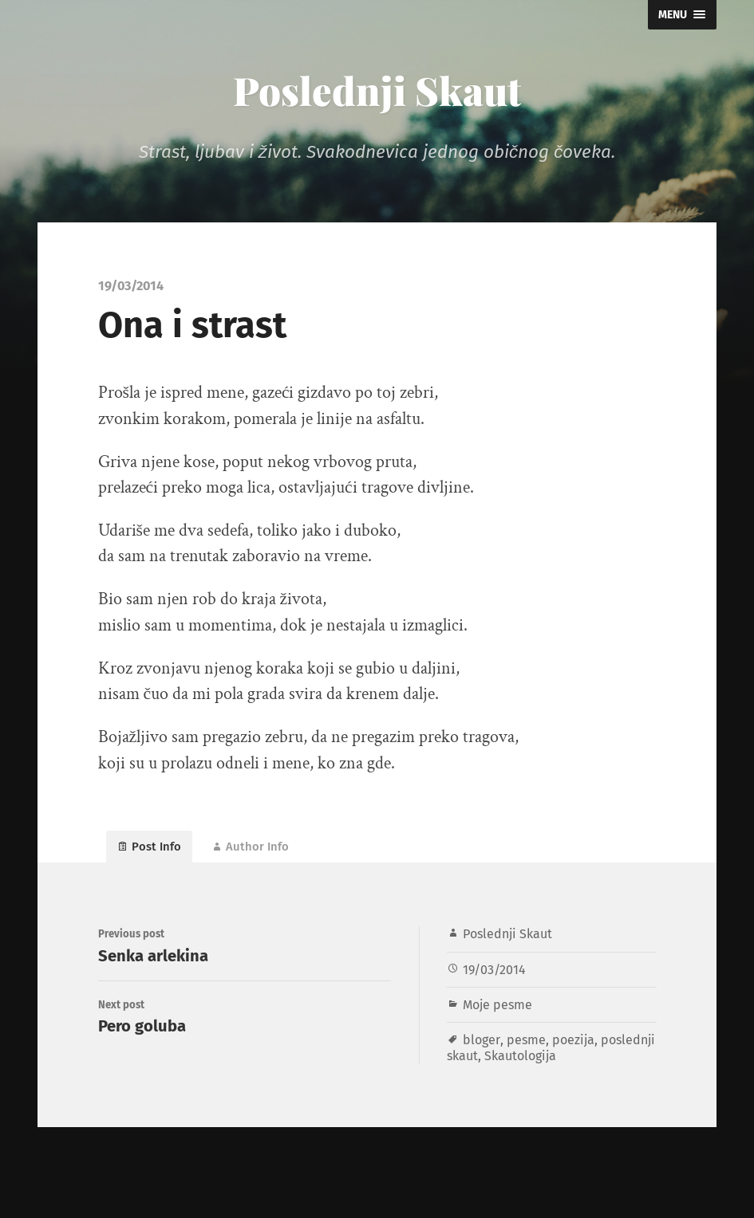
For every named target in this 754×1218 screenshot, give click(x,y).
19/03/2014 (495, 980)
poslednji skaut (492, 1067)
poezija (573, 1051)
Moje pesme (499, 1016)
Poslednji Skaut (377, 88)
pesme (526, 1051)
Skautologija (580, 1067)
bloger (481, 1051)
